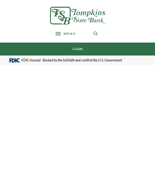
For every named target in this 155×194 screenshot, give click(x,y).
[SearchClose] (96, 33)
